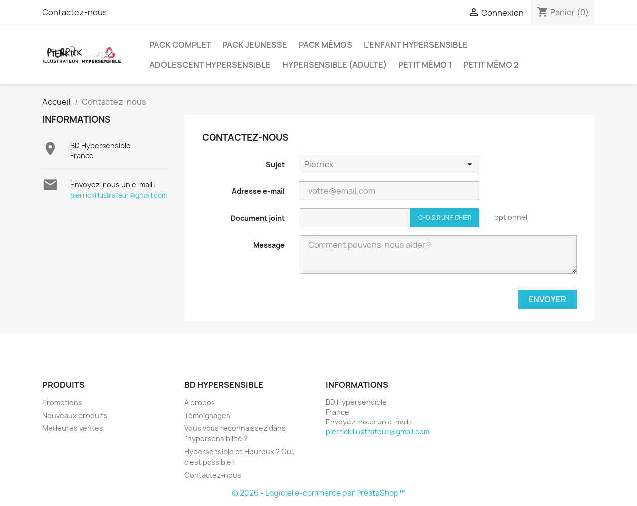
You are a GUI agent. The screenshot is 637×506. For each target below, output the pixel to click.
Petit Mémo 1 (425, 64)
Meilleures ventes (72, 428)
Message (269, 245)
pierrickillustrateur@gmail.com (119, 195)
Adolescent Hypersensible (210, 64)
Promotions (62, 402)
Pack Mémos (325, 44)
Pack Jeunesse (254, 44)
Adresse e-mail (258, 191)
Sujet (275, 164)
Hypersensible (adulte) (334, 64)
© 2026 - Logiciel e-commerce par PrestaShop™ (319, 493)
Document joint (258, 218)
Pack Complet (180, 44)
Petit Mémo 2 (491, 64)
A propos (199, 402)
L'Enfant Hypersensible (416, 44)
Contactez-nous (74, 12)
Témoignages (207, 415)
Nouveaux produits (74, 415)
